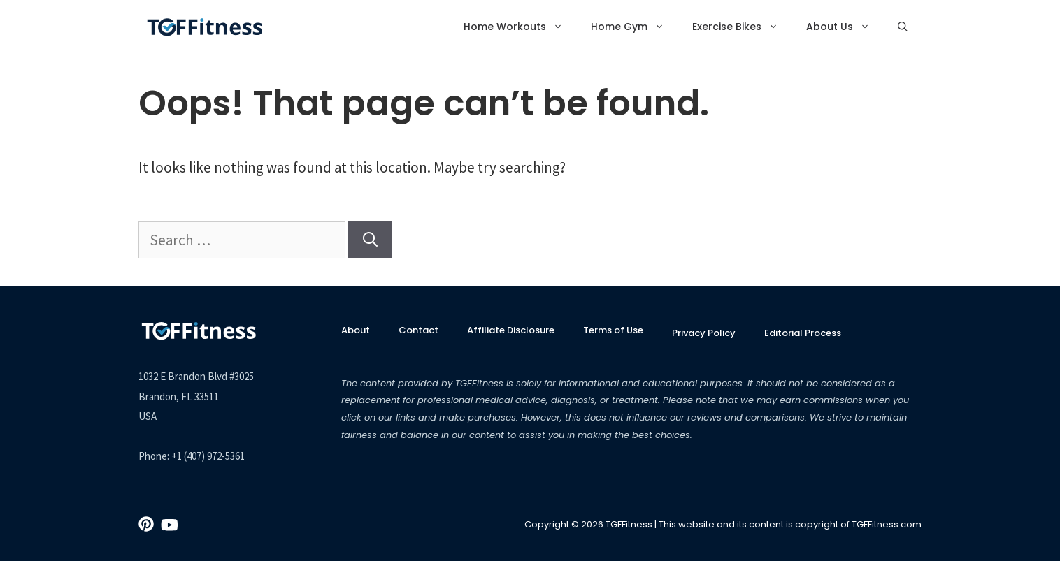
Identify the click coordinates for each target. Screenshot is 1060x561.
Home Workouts (520, 26)
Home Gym (634, 26)
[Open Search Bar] (903, 26)
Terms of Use (613, 330)
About (355, 330)
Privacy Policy (704, 333)
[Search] (370, 240)
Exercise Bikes (742, 26)
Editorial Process (802, 333)
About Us (845, 26)
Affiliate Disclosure (510, 330)
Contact (418, 330)
